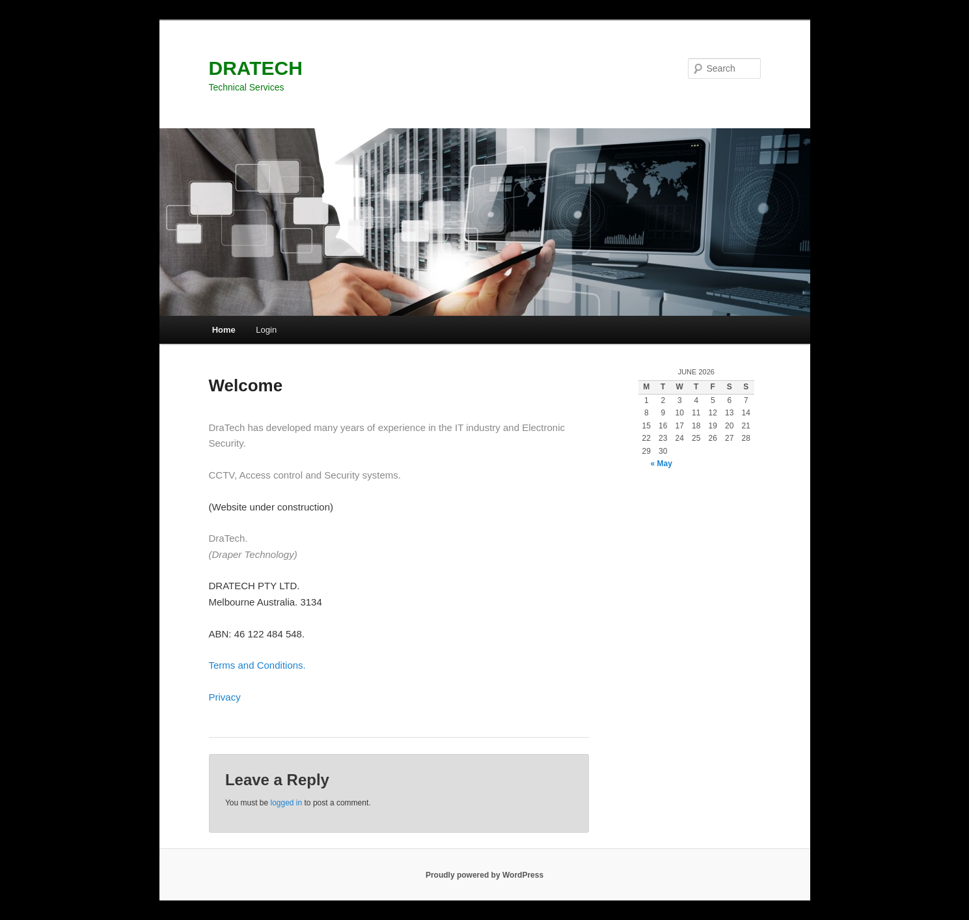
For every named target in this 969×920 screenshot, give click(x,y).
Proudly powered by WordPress (484, 875)
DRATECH (256, 68)
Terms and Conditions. (257, 665)
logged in (286, 802)
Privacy (225, 697)
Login (266, 330)
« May (661, 463)
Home (224, 330)
